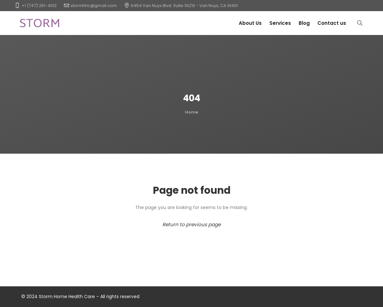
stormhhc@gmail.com (94, 6)
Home (191, 112)
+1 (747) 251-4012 (39, 6)
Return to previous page (191, 224)
